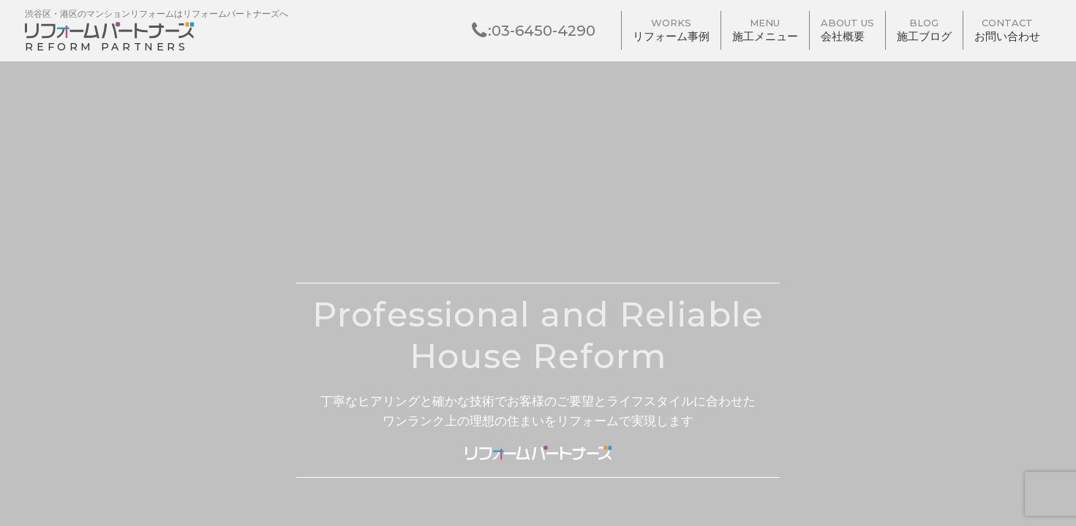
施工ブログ (924, 30)
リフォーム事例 (671, 30)
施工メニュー (765, 30)
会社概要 (847, 30)
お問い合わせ (1007, 30)
